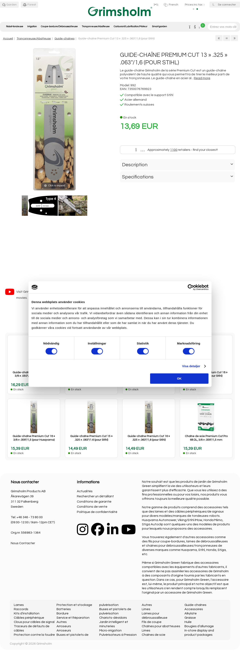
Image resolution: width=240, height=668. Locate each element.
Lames (19, 604)
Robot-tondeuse (14, 26)
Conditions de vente (92, 506)
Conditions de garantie (94, 501)
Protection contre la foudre (34, 634)
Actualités (85, 491)
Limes (146, 609)
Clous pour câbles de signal (34, 622)
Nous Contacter (23, 543)
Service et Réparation (73, 617)
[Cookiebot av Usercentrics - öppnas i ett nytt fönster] (190, 287)
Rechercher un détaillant (95, 496)
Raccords (21, 609)
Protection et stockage (74, 604)
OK (179, 378)
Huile (188, 622)
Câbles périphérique (29, 617)
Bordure (63, 613)
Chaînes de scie (153, 634)
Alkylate (190, 613)
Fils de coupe (151, 622)
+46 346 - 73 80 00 (29, 517)
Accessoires (193, 609)
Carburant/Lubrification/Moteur (130, 26)
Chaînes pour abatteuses (161, 626)
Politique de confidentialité (97, 512)
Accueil (8, 38)
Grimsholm (44, 643)
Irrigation (32, 26)
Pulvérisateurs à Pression (118, 634)
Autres (62, 622)
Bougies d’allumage (199, 626)
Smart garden (159, 26)
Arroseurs (64, 626)
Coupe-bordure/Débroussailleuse (59, 26)
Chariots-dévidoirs (113, 617)
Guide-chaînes (64, 38)
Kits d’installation (26, 613)
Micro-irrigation (110, 630)
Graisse (190, 617)
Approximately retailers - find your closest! (176, 150)
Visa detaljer (191, 366)
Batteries (64, 609)
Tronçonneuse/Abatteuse (96, 26)
